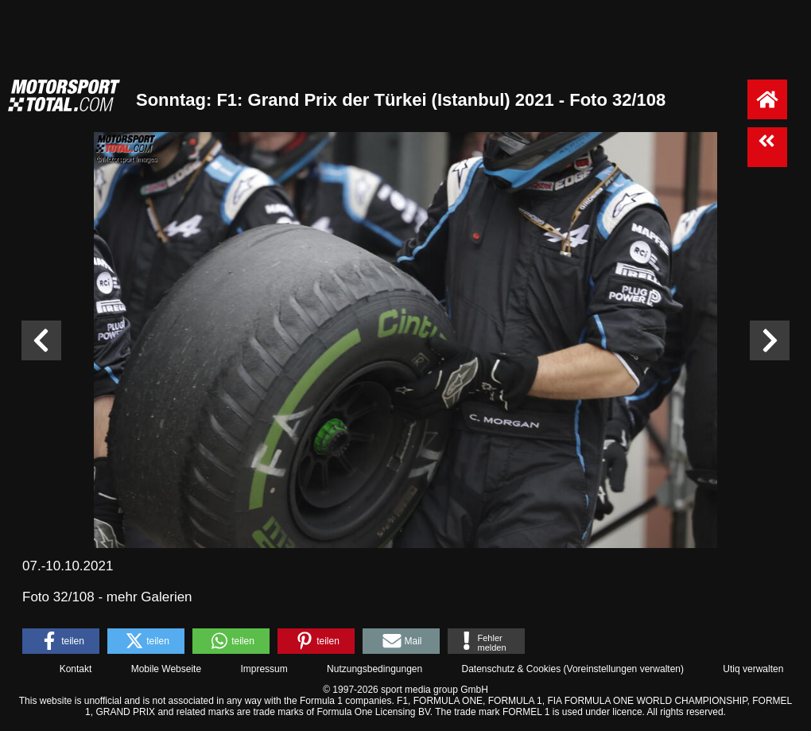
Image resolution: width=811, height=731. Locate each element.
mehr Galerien (149, 597)
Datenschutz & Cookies (511, 669)
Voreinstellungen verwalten (624, 669)
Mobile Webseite (166, 669)
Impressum (263, 669)
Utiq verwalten (753, 669)
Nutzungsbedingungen (374, 669)
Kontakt (76, 669)
